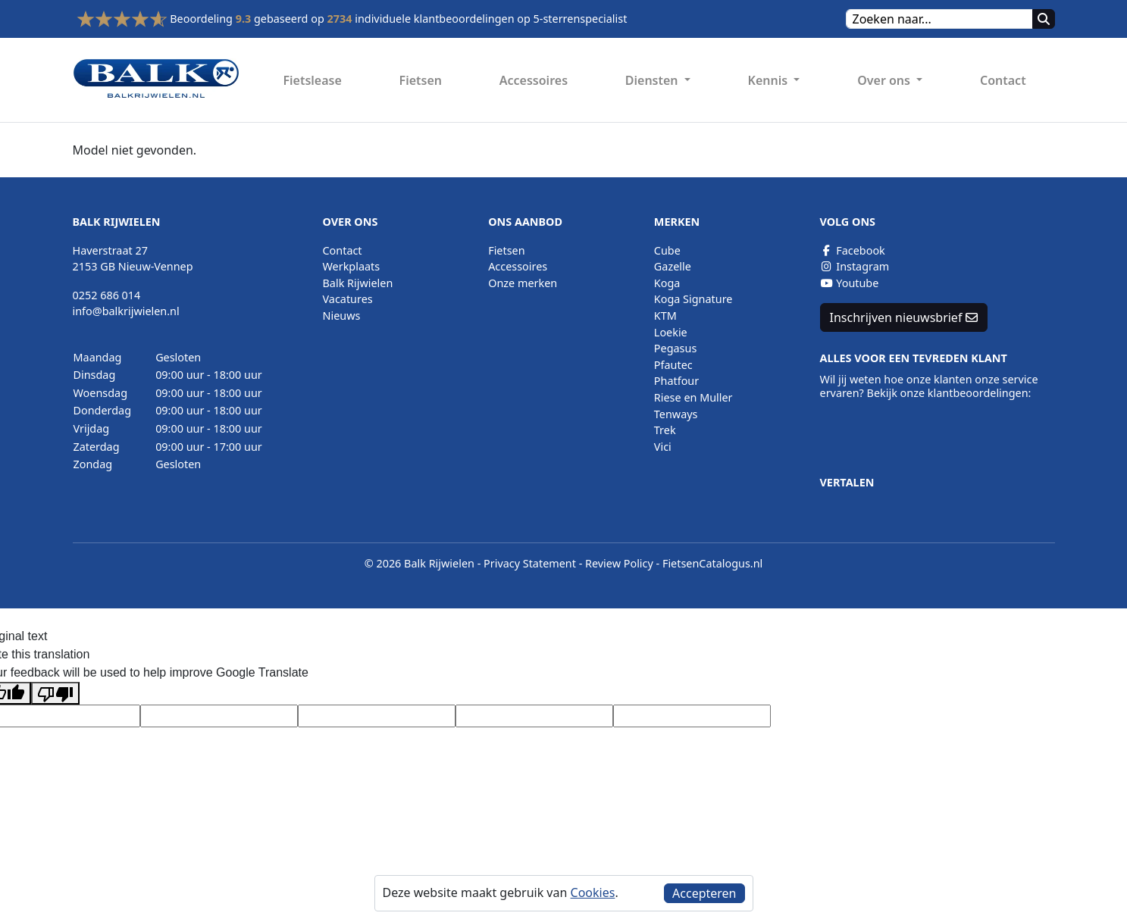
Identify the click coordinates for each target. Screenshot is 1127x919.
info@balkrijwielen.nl (126, 311)
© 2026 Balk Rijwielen (419, 563)
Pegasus (675, 348)
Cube (667, 250)
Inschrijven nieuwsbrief (904, 317)
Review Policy (619, 563)
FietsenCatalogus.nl (712, 563)
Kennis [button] (769, 80)
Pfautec (673, 365)
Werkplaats (351, 266)
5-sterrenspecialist (581, 18)
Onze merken (522, 283)
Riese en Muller (693, 397)
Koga (667, 283)
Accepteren (704, 893)
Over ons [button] (885, 80)
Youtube (849, 283)
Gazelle (672, 266)
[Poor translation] (55, 693)
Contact (1003, 80)
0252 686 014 (107, 295)
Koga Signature (693, 299)
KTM (665, 315)
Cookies (593, 892)
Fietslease (312, 80)
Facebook (852, 250)
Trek (665, 430)
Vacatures (348, 299)
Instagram (855, 266)
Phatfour (676, 381)
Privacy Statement (530, 563)
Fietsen (420, 80)
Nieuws (342, 315)
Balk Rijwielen (358, 283)
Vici (663, 446)
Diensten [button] (653, 80)
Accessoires (533, 80)
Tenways (676, 414)
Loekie (670, 332)
